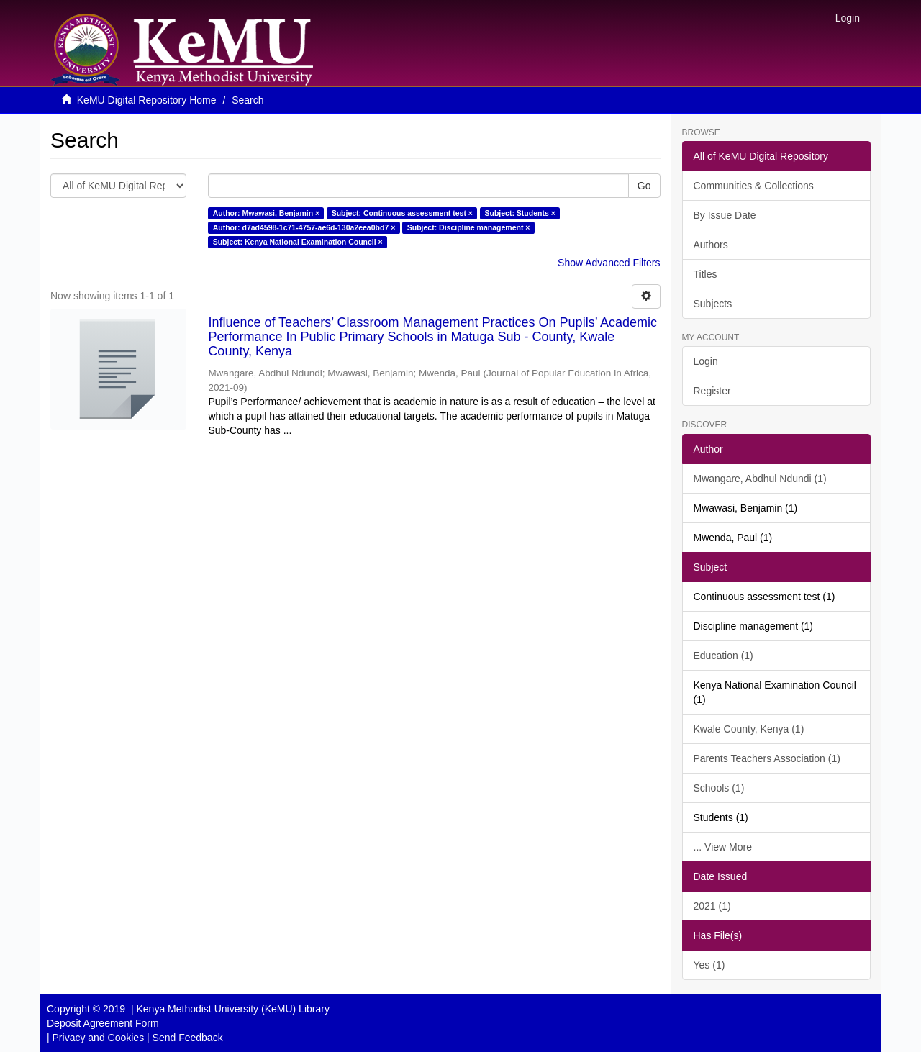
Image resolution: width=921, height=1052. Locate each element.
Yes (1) (709, 965)
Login (706, 361)
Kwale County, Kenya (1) (749, 729)
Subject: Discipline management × (468, 227)
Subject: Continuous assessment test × (402, 213)
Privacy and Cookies (99, 1037)
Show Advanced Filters (609, 262)
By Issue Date (725, 215)
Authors (711, 244)
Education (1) (723, 655)
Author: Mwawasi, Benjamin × (266, 213)
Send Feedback (188, 1037)
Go (644, 185)
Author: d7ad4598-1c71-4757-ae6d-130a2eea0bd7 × (304, 227)
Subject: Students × (519, 213)
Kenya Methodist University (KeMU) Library (232, 1009)
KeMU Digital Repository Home (147, 100)
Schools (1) (719, 788)
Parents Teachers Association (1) (767, 758)
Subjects (713, 303)
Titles (705, 274)
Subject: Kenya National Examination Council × (298, 241)
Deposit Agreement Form (103, 1023)
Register (712, 390)
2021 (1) (712, 906)
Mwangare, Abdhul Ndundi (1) (760, 478)
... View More (723, 847)
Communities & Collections (754, 185)
